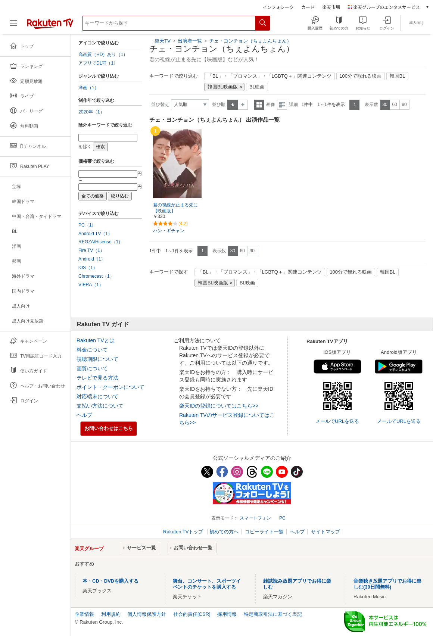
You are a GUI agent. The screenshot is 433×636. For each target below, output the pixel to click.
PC (282, 518)
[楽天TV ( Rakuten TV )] (50, 26)
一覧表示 (259, 105)
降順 (243, 105)
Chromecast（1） (96, 276)
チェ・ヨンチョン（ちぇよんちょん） (250, 41)
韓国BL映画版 (223, 87)
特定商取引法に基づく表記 (273, 614)
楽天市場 (331, 7)
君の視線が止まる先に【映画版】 (175, 208)
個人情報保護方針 (146, 614)
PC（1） (87, 225)
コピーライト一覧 (264, 531)
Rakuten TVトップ (184, 531)
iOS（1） (87, 267)
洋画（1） (88, 87)
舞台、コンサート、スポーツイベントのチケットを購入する (207, 584)
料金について (92, 350)
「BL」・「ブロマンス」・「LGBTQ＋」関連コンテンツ (269, 76)
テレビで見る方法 (97, 378)
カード (308, 7)
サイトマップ (325, 531)
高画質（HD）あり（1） (103, 54)
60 (394, 104)
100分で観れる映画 (360, 76)
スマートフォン (255, 518)
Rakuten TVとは (96, 340)
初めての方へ (224, 531)
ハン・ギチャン (168, 230)
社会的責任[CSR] (192, 614)
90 (404, 104)
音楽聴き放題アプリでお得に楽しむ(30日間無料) (387, 584)
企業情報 (84, 614)
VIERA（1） (90, 284)
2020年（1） (91, 112)
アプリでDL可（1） (98, 63)
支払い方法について (100, 406)
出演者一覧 (190, 41)
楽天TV (163, 41)
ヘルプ (84, 415)
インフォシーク (278, 7)
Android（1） (91, 259)
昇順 (232, 105)
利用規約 (111, 614)
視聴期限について (97, 359)
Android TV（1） (95, 233)
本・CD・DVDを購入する (110, 581)
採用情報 (227, 614)
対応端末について (97, 396)
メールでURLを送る (337, 421)
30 (384, 104)
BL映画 (257, 87)
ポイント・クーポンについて (110, 387)
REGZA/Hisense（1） (100, 241)
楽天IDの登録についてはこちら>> (218, 406)
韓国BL (397, 76)
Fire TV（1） (91, 250)
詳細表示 (282, 105)
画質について (92, 368)
